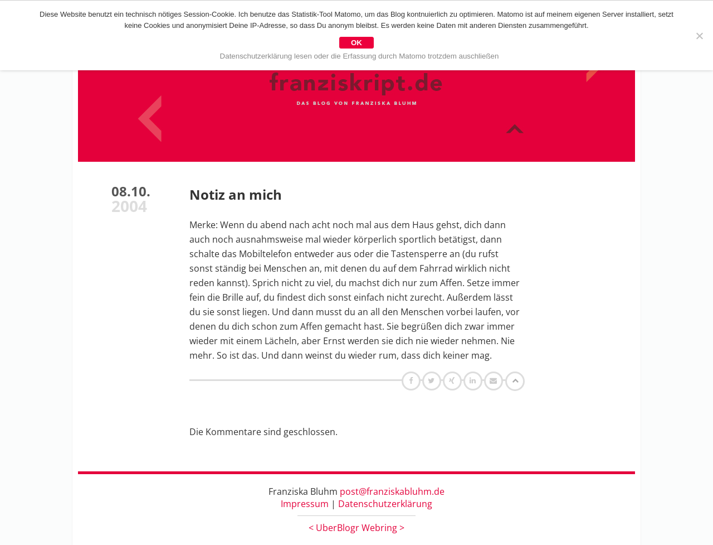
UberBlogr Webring (356, 528)
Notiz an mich (235, 194)
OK (356, 42)
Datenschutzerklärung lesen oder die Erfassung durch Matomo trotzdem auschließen (359, 56)
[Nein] (699, 35)
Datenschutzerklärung (385, 504)
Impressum (305, 504)
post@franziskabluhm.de (392, 491)
